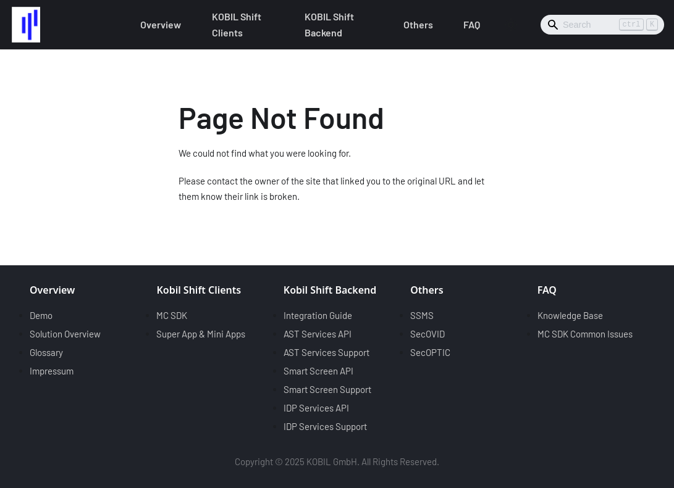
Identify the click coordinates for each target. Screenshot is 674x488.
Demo (41, 315)
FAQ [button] (471, 24)
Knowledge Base (570, 315)
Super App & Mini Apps (200, 333)
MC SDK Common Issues (585, 333)
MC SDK (171, 315)
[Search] (602, 25)
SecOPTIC (430, 352)
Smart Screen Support (327, 389)
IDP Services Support (325, 426)
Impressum (52, 370)
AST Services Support (326, 352)
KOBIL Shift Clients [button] (236, 24)
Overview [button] (160, 24)
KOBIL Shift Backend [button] (329, 24)
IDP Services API (316, 407)
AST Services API (318, 333)
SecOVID (427, 333)
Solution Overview (65, 333)
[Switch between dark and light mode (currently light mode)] (511, 25)
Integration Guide (318, 315)
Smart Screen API (318, 370)
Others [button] (418, 24)
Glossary (46, 352)
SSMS (422, 315)
